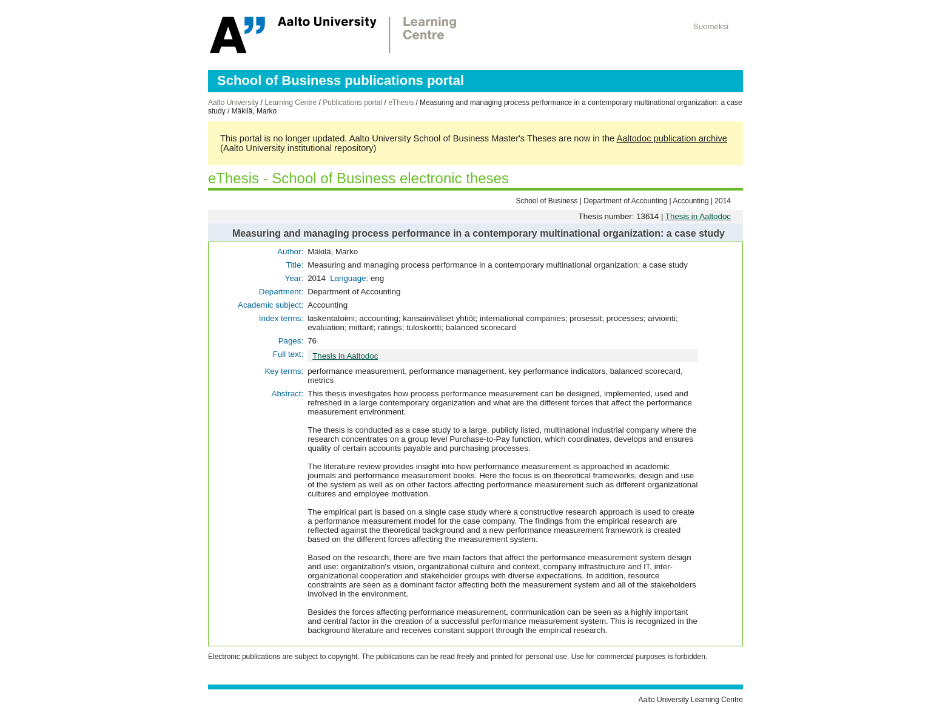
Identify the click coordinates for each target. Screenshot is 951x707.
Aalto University (233, 102)
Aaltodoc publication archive (671, 138)
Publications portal (352, 102)
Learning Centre (290, 102)
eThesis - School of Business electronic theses (358, 178)
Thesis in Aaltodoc (698, 216)
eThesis (401, 102)
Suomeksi (711, 26)
